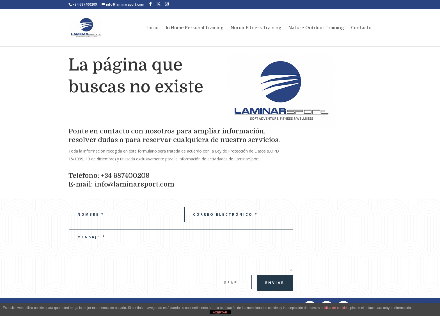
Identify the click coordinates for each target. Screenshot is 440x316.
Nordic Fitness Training (256, 28)
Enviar (275, 282)
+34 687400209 (84, 4)
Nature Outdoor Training (316, 28)
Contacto (361, 28)
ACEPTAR (220, 312)
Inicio (153, 28)
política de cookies (335, 308)
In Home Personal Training (194, 28)
